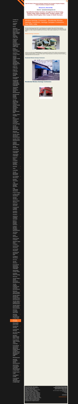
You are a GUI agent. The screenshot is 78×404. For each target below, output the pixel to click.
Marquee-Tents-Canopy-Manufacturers (16, 292)
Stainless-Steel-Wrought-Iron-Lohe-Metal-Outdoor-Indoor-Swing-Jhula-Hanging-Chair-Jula (16, 33)
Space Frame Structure (16, 201)
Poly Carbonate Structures (15, 189)
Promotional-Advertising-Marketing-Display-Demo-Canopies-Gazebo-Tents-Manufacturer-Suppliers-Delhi (16, 350)
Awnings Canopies (15, 320)
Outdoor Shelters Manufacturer (16, 143)
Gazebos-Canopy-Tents (16, 53)
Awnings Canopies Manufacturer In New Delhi (16, 316)
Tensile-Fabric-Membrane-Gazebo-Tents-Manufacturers (16, 297)
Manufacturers (16, 357)
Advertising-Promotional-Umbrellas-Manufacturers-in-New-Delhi (16, 367)
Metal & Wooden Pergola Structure (15, 222)
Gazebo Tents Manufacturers (16, 139)
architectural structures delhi (16, 253)
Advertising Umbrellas (15, 155)
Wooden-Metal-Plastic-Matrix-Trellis (16, 337)
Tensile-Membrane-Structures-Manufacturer (16, 127)
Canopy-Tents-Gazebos (16, 115)
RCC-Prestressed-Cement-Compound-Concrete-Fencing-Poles (16, 121)
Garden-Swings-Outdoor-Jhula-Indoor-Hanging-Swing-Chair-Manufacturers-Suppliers (16, 60)
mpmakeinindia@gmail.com (63, 396)
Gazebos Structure (15, 212)
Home (14, 26)
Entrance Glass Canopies (15, 159)
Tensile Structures (15, 147)
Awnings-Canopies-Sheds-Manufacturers (16, 361)
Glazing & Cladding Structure (15, 218)
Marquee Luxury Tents (16, 132)
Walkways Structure (15, 204)
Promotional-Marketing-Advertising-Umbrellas (16, 266)
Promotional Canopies (16, 78)
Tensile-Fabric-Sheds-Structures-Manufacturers (16, 280)
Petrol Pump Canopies (16, 239)
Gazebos (15, 214)
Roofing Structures (15, 180)
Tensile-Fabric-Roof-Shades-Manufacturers (16, 307)
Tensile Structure (15, 262)
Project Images (16, 192)
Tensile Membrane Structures (15, 173)
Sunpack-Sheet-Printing (16, 274)
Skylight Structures (15, 198)
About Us (15, 21)
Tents (14, 168)
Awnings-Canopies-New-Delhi (15, 311)
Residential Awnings (15, 327)
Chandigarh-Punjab (16, 375)
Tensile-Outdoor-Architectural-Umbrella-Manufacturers (16, 287)
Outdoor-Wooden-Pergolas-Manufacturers (16, 228)
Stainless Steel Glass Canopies (16, 243)
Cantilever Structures (15, 257)
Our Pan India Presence (16, 333)
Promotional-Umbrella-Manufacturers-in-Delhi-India (16, 380)
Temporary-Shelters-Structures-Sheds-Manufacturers (16, 90)
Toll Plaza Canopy (15, 233)
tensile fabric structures (16, 246)
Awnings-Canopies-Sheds (15, 74)
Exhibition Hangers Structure (15, 163)
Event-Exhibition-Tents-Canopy (16, 50)
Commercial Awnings (16, 330)
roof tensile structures (15, 249)
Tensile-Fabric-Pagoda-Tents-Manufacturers (16, 302)
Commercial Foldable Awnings (16, 208)
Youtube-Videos (15, 24)
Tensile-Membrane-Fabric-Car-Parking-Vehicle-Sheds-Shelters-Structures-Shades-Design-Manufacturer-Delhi (16, 106)
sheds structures (15, 236)
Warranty (15, 276)
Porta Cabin (16, 149)
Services (15, 259)
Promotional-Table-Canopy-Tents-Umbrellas (16, 341)
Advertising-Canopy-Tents (16, 271)
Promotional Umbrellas (16, 152)
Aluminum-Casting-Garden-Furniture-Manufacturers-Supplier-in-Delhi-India (16, 43)
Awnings (15, 166)
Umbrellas (15, 170)
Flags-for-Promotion (15, 67)
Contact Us (15, 19)
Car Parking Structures (16, 177)
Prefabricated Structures (16, 195)
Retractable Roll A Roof (15, 323)
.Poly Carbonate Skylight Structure (15, 184)
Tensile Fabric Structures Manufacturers (16, 136)
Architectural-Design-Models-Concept (16, 96)
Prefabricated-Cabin (16, 372)
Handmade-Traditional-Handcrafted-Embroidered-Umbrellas (16, 83)
